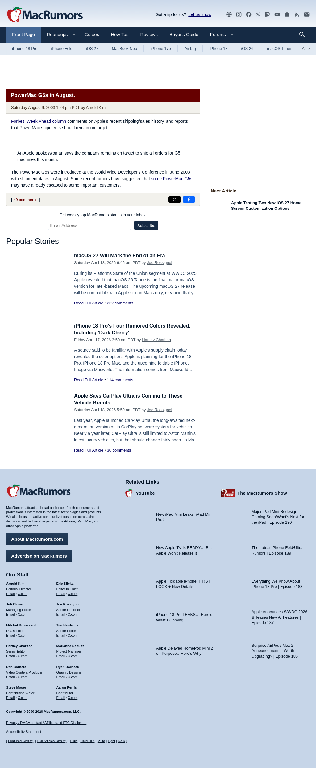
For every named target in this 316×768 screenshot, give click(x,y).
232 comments (120, 303)
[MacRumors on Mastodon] (267, 14)
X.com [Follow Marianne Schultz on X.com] (72, 655)
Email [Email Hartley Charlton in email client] (10, 655)
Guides (92, 34)
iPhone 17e (161, 48)
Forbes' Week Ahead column (38, 121)
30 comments (119, 450)
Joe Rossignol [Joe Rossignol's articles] (68, 604)
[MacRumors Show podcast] (229, 14)
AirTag (190, 48)
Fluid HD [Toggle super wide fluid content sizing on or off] (87, 741)
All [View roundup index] (306, 48)
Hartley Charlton (156, 339)
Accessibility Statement (23, 732)
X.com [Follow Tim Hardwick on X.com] (72, 635)
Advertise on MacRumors (39, 555)
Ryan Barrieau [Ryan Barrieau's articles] (68, 666)
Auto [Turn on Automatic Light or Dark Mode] (101, 741)
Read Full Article (88, 303)
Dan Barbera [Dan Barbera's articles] (16, 666)
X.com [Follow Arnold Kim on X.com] (22, 593)
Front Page (23, 34)
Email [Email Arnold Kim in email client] (10, 593)
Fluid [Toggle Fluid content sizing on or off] (73, 741)
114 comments (120, 380)
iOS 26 (247, 48)
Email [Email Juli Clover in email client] (10, 614)
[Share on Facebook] (189, 199)
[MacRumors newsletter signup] (307, 14)
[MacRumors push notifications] (287, 14)
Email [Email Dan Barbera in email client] (10, 676)
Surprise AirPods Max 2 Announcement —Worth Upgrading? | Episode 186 (275, 650)
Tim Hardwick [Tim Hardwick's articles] (67, 624)
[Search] (304, 34)
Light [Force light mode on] (111, 741)
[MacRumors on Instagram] (239, 14)
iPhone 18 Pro (24, 48)
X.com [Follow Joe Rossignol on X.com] (72, 614)
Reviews (149, 34)
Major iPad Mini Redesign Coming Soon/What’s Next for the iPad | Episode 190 (278, 516)
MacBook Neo (124, 48)
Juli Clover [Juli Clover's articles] (14, 604)
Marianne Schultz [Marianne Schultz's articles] (70, 645)
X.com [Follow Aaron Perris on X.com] (72, 697)
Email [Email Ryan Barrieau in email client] (60, 676)
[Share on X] (174, 199)
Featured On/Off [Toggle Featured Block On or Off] (20, 741)
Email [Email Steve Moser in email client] (10, 697)
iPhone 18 (219, 48)
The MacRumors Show (262, 492)
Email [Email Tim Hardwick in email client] (60, 635)
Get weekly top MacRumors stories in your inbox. (103, 215)
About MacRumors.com (37, 538)
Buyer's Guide (183, 34)
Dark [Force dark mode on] (121, 741)
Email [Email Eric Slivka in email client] (60, 593)
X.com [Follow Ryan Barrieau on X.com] (72, 676)
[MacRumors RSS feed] (297, 14)
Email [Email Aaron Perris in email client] (60, 697)
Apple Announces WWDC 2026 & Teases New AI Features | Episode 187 (279, 617)
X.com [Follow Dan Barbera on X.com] (22, 676)
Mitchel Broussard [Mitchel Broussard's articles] (21, 624)
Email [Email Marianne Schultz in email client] (60, 655)
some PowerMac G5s (172, 178)
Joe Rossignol (159, 262)
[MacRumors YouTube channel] (277, 14)
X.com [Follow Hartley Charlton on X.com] (22, 655)
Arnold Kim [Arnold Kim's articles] (15, 583)
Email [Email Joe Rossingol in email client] (60, 614)
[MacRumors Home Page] (44, 15)
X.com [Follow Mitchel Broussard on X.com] (22, 635)
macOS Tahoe (279, 48)
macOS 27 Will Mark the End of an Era (121, 255)
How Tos (119, 34)
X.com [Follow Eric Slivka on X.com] (72, 593)
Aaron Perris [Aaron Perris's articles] (66, 687)
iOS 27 (92, 48)
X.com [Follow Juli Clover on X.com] (22, 614)
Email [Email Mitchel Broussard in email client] (10, 635)
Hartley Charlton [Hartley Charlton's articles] (19, 645)
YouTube (145, 492)
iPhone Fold (61, 48)
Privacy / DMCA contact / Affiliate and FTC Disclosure (46, 723)
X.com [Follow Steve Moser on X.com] (22, 697)
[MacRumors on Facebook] (249, 14)
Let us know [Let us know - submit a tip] (199, 14)
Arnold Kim (96, 107)
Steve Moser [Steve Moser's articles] (16, 687)
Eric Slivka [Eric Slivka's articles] (65, 583)
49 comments (25, 199)
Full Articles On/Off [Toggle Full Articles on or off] (51, 741)
